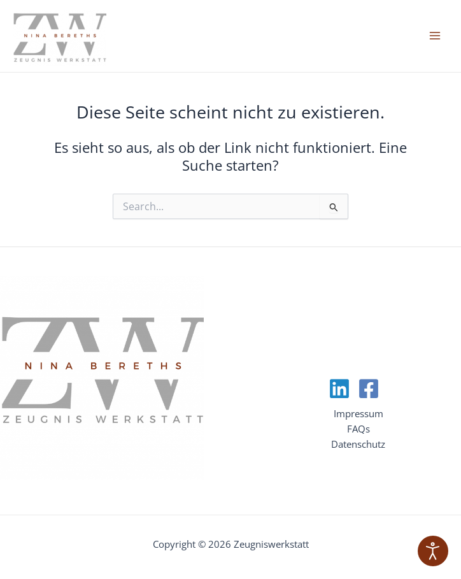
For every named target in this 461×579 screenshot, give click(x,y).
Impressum (358, 413)
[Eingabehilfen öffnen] (433, 551)
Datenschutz (358, 444)
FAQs (358, 428)
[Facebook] (368, 388)
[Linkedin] (339, 388)
